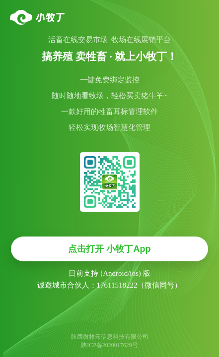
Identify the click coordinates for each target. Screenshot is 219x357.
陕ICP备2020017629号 (109, 345)
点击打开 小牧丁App (109, 249)
